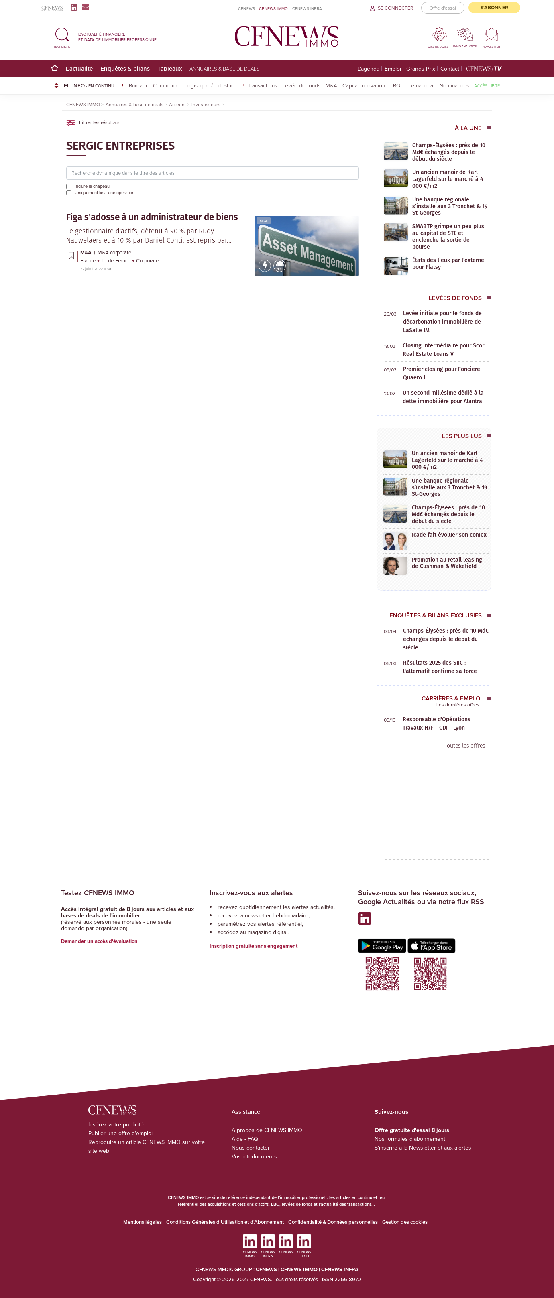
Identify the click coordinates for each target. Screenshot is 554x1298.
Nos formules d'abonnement (410, 1139)
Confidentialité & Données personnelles (333, 1222)
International (419, 85)
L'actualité (79, 68)
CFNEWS (246, 9)
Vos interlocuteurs (254, 1156)
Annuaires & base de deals (224, 68)
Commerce (166, 85)
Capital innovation (363, 85)
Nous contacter (251, 1148)
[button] (62, 36)
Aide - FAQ (245, 1139)
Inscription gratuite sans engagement (253, 946)
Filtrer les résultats (93, 122)
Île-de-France (116, 260)
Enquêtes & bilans (125, 68)
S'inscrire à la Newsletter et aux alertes (423, 1148)
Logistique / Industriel (211, 85)
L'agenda (368, 68)
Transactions (262, 85)
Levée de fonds (301, 85)
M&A (331, 85)
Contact (449, 68)
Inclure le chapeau (92, 186)
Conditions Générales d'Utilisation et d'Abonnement (225, 1222)
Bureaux (138, 85)
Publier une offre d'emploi (120, 1133)
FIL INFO (94, 85)
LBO (395, 85)
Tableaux (169, 68)
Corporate (147, 260)
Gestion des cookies (405, 1222)
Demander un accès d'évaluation (99, 941)
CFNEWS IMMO (273, 9)
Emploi (393, 68)
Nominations (454, 85)
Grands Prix (420, 68)
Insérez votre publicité (116, 1124)
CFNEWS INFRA (307, 9)
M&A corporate (114, 252)
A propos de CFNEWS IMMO (267, 1130)
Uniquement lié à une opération (104, 192)
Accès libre (487, 86)
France (88, 260)
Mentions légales (142, 1222)
